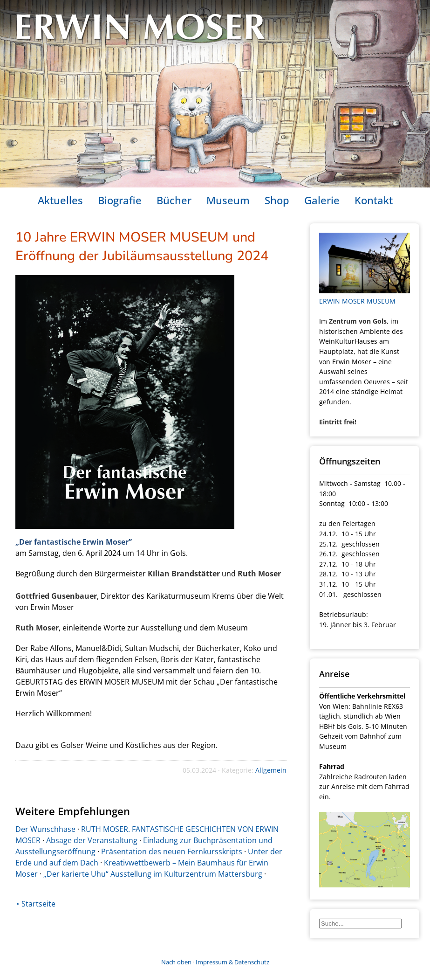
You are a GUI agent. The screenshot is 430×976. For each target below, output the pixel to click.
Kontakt (374, 200)
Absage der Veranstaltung (91, 840)
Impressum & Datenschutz (232, 962)
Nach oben (176, 962)
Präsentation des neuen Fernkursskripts (171, 851)
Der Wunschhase (45, 829)
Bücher (174, 200)
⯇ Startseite (35, 904)
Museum (228, 200)
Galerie (322, 200)
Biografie (120, 200)
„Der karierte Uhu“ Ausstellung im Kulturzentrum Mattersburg (152, 874)
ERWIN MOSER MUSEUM (357, 301)
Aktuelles (60, 200)
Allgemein (271, 770)
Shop (277, 200)
